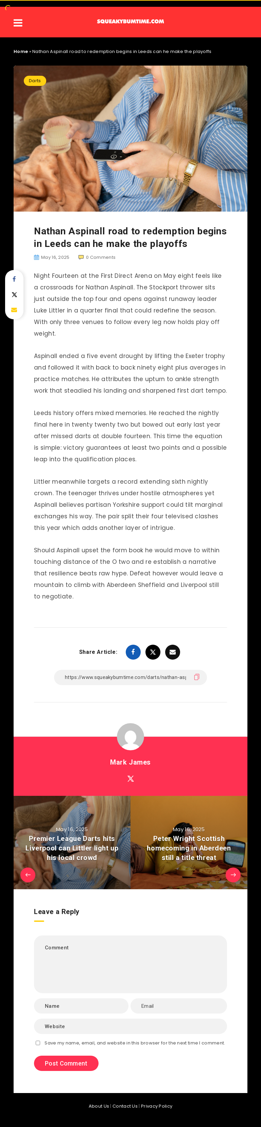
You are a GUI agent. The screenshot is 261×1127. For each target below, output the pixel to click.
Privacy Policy (156, 1106)
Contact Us (125, 1106)
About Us (99, 1106)
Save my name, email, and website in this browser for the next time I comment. (135, 1043)
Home (21, 51)
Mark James (130, 762)
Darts (35, 80)
